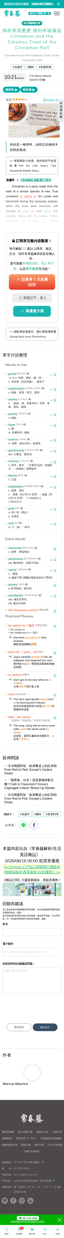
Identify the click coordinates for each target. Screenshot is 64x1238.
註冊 (57, 1231)
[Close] (59, 1219)
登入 (44, 1231)
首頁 (6, 1231)
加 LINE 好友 (28, 1218)
